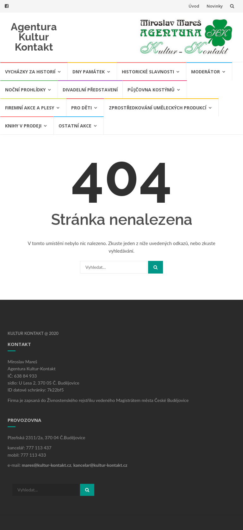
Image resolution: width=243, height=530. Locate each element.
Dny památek (88, 72)
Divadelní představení (90, 90)
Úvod (194, 6)
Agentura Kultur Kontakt (34, 37)
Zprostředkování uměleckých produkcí (157, 108)
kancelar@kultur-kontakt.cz (100, 465)
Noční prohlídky (25, 90)
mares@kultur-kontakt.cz (46, 465)
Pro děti (81, 108)
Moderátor (205, 72)
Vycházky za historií (30, 72)
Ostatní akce (75, 126)
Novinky (215, 6)
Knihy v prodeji (23, 126)
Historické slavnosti (148, 72)
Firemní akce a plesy (29, 108)
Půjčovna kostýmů (151, 90)
